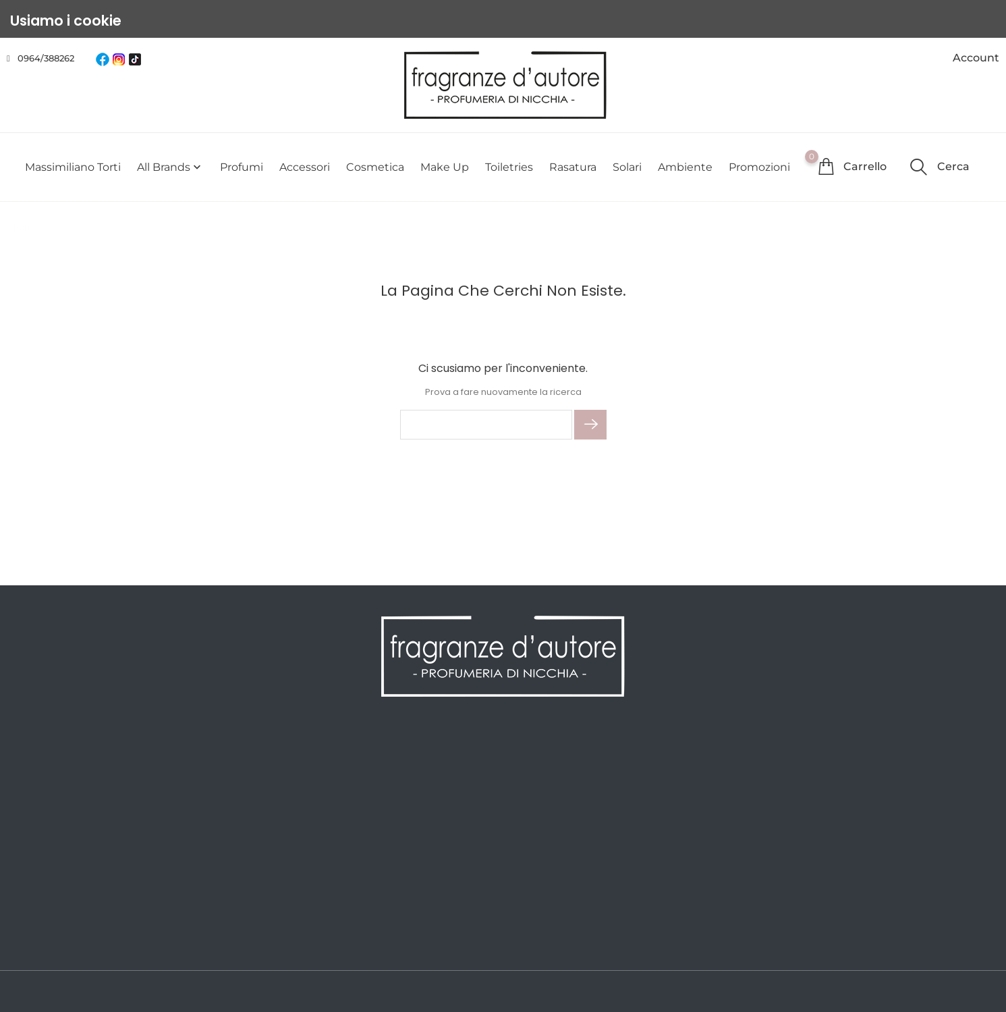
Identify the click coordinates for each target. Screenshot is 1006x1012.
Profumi (241, 167)
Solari (627, 167)
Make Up (444, 167)
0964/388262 (46, 58)
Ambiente (685, 167)
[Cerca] (486, 425)
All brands (170, 167)
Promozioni (759, 167)
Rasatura (572, 167)
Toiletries (509, 167)
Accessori (304, 167)
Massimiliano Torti (73, 167)
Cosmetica (375, 167)
